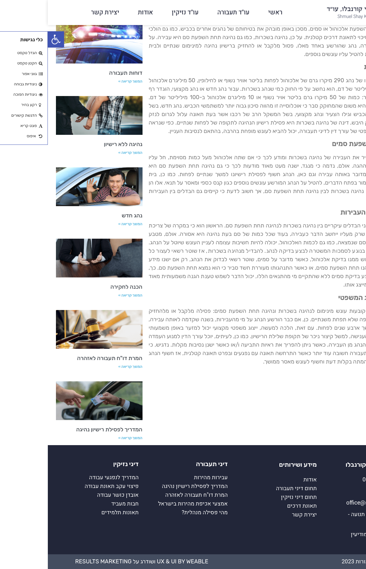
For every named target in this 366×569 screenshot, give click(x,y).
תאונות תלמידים (72, 512)
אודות (97, 12)
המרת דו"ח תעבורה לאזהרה (61, 358)
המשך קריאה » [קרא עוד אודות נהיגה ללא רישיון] (82, 152)
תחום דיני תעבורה (248, 488)
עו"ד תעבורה (185, 12)
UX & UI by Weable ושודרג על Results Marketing (94, 561)
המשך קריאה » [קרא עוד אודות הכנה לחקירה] (82, 295)
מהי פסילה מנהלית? (157, 512)
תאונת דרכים (254, 506)
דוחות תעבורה (78, 72)
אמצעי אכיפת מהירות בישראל (145, 504)
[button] (8, 39)
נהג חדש (84, 215)
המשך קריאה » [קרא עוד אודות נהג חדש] (82, 224)
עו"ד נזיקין (137, 12)
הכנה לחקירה (78, 286)
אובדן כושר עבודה (70, 495)
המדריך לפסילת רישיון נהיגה (61, 429)
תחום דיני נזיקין (251, 497)
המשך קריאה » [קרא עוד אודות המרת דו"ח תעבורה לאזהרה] (82, 366)
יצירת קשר (57, 12)
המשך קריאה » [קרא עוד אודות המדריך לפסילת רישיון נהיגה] (82, 438)
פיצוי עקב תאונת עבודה (64, 486)
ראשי (227, 12)
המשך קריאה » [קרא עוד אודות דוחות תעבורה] (82, 81)
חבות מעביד (77, 504)
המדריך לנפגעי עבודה (66, 477)
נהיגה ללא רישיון (75, 144)
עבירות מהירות (163, 477)
